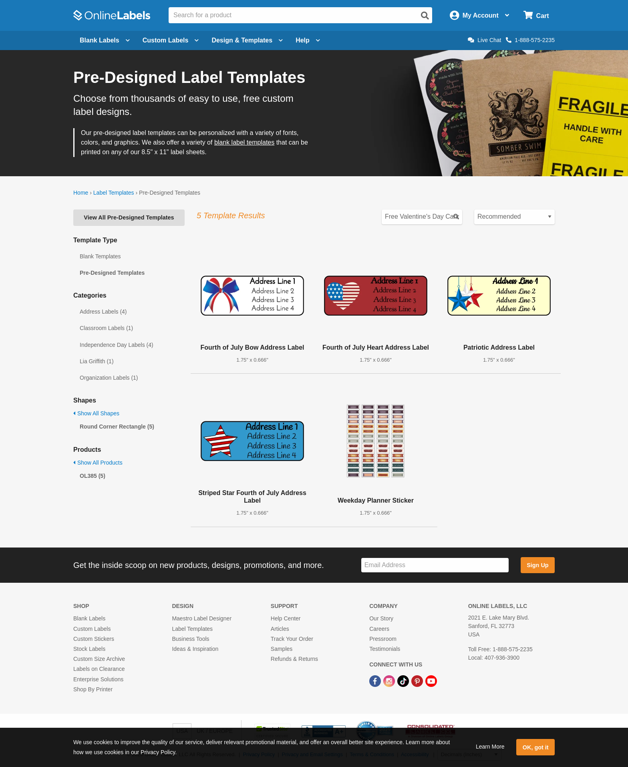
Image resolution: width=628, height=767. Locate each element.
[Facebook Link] (375, 680)
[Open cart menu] (536, 15)
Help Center (286, 618)
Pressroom (383, 639)
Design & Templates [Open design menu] (247, 40)
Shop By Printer (93, 689)
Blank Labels (89, 618)
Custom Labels (92, 629)
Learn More (490, 746)
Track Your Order (292, 639)
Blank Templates (100, 256)
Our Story (381, 618)
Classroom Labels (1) (106, 328)
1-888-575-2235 (530, 40)
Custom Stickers (93, 639)
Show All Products (98, 462)
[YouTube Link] (431, 680)
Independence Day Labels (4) (116, 345)
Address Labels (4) (103, 311)
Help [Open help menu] (308, 40)
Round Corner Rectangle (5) (117, 426)
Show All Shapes (96, 413)
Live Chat (484, 40)
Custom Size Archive (99, 659)
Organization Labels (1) (109, 377)
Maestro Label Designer (201, 618)
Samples (281, 649)
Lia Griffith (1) (97, 361)
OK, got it (536, 747)
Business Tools (190, 639)
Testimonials (384, 649)
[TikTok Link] (404, 680)
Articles (280, 629)
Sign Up (537, 565)
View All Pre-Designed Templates (129, 217)
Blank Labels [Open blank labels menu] (105, 40)
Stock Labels (89, 649)
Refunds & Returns (294, 659)
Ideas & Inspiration (195, 649)
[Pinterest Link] (418, 680)
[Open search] (425, 15)
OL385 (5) (92, 476)
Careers (379, 629)
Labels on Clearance (99, 669)
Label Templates (113, 192)
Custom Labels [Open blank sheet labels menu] (171, 40)
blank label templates (244, 142)
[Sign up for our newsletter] (435, 565)
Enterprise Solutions (98, 679)
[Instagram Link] (390, 680)
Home (80, 192)
